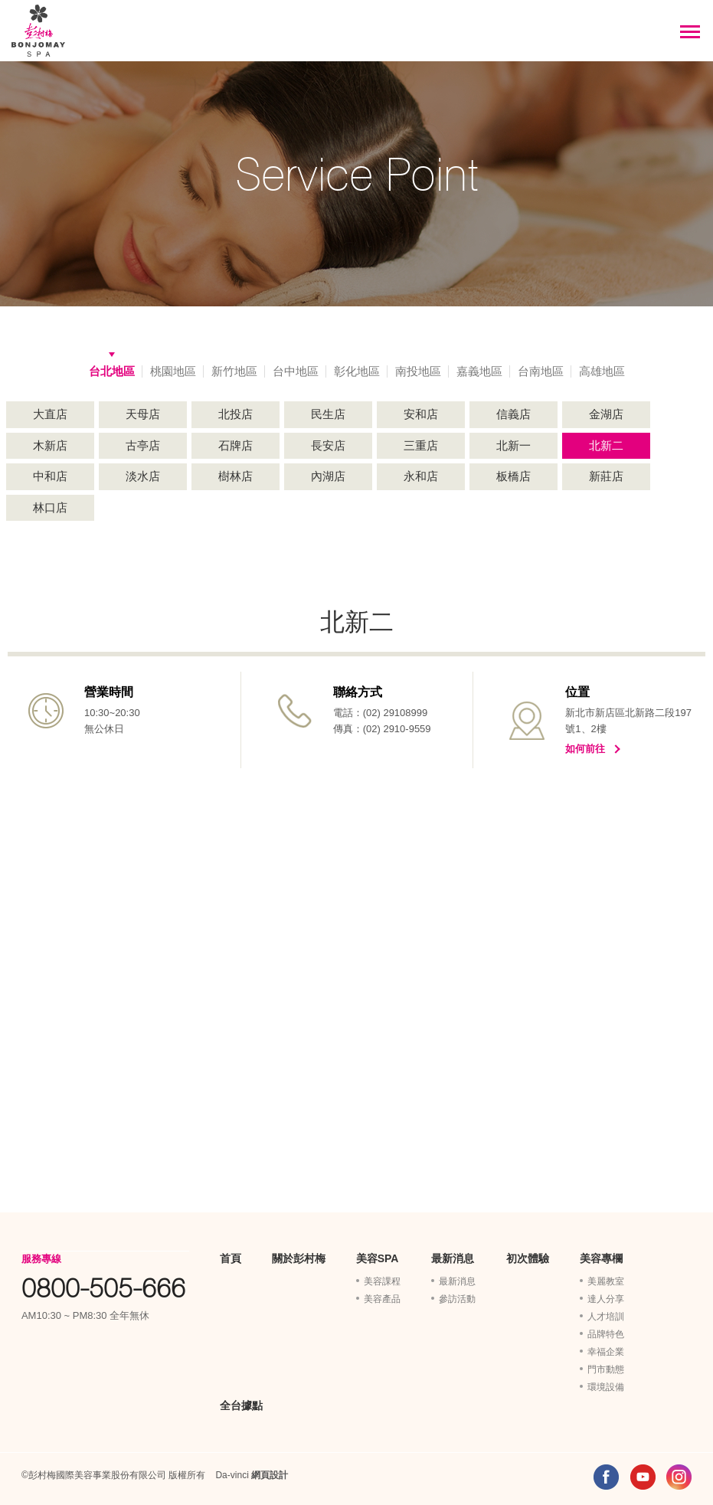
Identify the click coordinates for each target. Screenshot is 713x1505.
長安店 (328, 445)
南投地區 (418, 371)
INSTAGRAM (679, 1477)
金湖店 (606, 413)
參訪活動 (457, 1299)
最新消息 (452, 1258)
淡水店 (143, 476)
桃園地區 (173, 371)
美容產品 (382, 1299)
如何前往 (585, 748)
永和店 (421, 476)
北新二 (606, 445)
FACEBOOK (606, 1477)
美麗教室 (605, 1281)
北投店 (235, 413)
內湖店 (328, 476)
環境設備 (605, 1387)
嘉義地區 (479, 371)
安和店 (421, 413)
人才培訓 (605, 1316)
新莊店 (606, 476)
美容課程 (382, 1281)
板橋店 (513, 476)
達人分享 (605, 1299)
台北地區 (112, 371)
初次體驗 (527, 1258)
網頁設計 (269, 1475)
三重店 (421, 445)
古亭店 (143, 445)
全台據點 (241, 1405)
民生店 (328, 413)
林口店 (50, 507)
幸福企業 (605, 1351)
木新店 (50, 445)
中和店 (50, 476)
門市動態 (605, 1369)
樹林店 (235, 476)
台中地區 (296, 371)
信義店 (513, 413)
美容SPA (377, 1258)
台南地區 (541, 371)
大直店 (50, 413)
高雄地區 (602, 371)
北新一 (513, 445)
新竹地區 (234, 371)
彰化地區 (357, 371)
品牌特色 (605, 1334)
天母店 (143, 413)
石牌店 (235, 445)
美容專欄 (601, 1258)
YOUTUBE (643, 1477)
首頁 (230, 1258)
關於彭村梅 (298, 1258)
